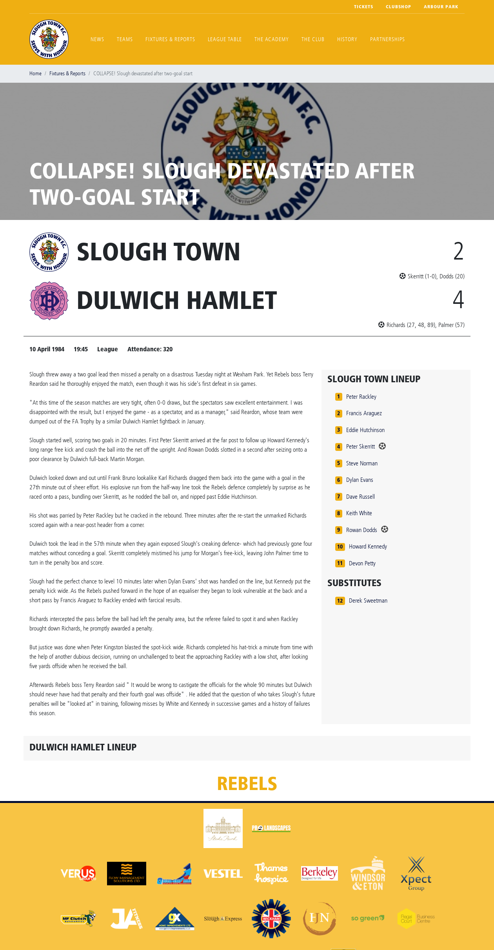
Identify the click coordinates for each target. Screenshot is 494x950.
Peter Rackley (361, 396)
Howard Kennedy (368, 546)
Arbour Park (441, 6)
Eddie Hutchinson (365, 430)
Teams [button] (125, 39)
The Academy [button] (271, 39)
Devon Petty (362, 563)
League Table (225, 39)
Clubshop (398, 6)
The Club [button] (313, 39)
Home (35, 73)
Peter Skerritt (360, 446)
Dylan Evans (359, 479)
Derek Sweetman (368, 600)
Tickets (363, 6)
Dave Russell (360, 496)
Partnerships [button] (387, 39)
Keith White (359, 513)
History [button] (347, 39)
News (97, 39)
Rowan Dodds (361, 530)
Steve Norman (362, 463)
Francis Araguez (364, 413)
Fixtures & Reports (170, 39)
